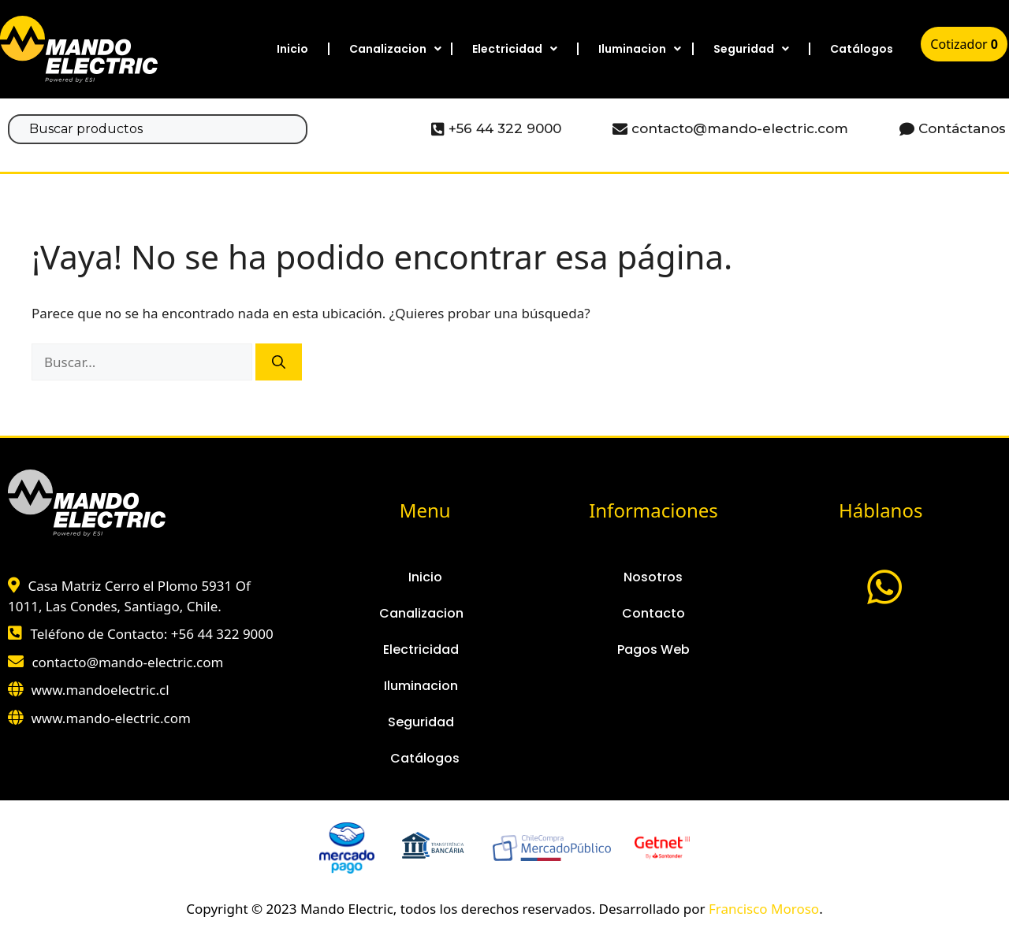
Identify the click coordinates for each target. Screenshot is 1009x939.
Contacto (653, 613)
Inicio (292, 49)
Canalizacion (395, 48)
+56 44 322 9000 (222, 634)
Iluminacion (639, 48)
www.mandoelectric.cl (100, 690)
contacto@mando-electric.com (127, 662)
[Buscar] (278, 362)
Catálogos (861, 49)
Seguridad (751, 48)
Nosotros (653, 577)
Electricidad (514, 48)
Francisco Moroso (764, 909)
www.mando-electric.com (110, 718)
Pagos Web (653, 649)
